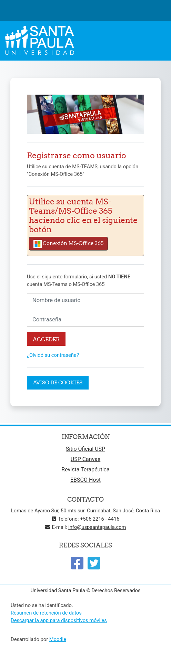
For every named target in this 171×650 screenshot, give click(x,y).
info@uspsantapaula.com (97, 527)
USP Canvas (85, 459)
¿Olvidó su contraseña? (53, 355)
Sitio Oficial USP (85, 449)
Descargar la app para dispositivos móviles (59, 620)
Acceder (46, 339)
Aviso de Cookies (57, 382)
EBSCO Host (85, 480)
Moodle (57, 639)
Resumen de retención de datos (46, 613)
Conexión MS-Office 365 (68, 244)
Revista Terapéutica (85, 469)
